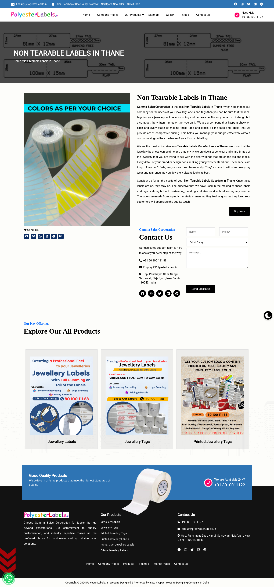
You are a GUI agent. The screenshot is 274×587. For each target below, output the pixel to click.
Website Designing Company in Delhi (187, 582)
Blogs (185, 14)
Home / (18, 61)
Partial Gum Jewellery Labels (117, 544)
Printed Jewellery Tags (212, 441)
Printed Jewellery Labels (115, 539)
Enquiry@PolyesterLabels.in (31, 4)
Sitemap (153, 14)
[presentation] (212, 278)
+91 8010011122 (252, 17)
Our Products (133, 14)
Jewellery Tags (137, 441)
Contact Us (203, 14)
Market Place (162, 563)
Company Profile (107, 14)
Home (86, 14)
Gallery (170, 14)
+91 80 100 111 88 (153, 260)
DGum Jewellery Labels (114, 550)
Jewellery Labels (62, 441)
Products (128, 563)
